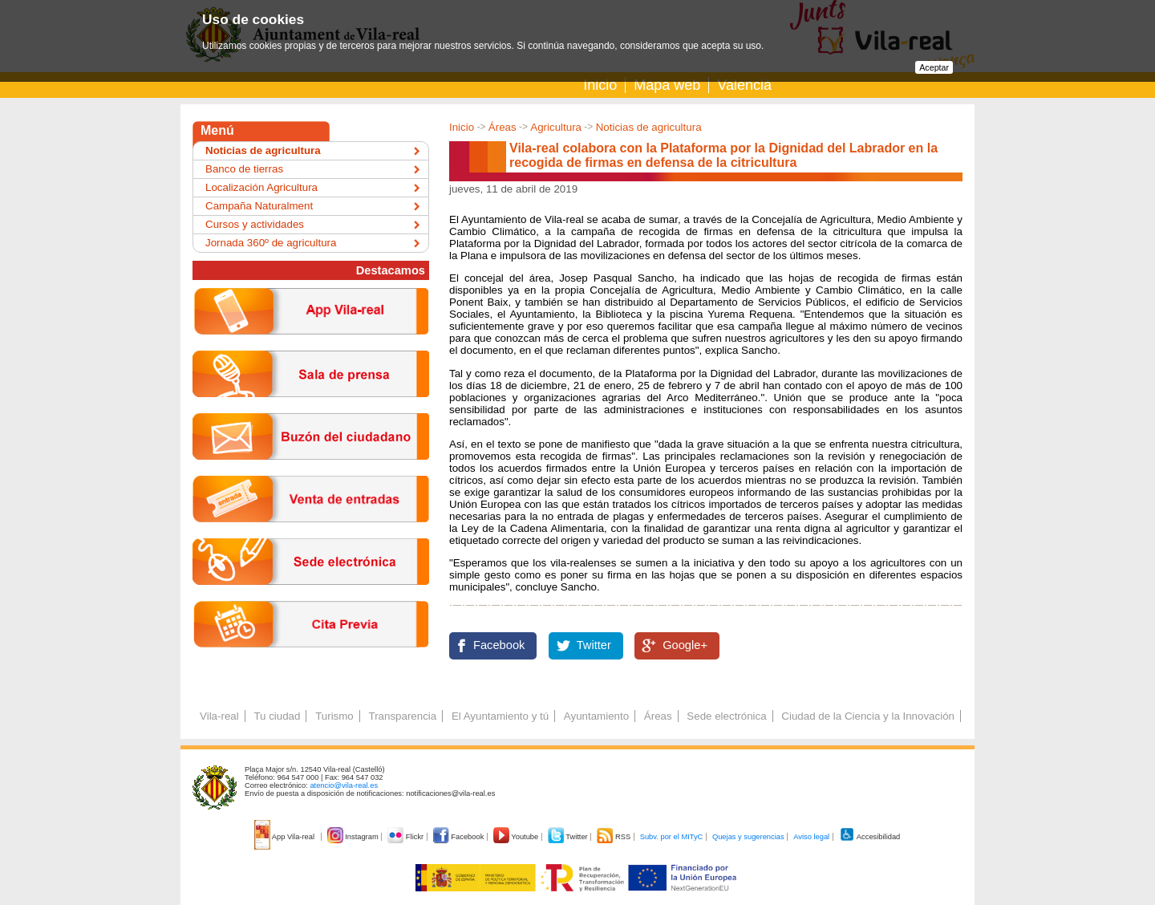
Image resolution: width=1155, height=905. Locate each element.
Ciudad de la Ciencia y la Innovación (867, 716)
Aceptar (934, 67)
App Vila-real (285, 837)
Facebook (499, 645)
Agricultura (556, 127)
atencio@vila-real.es (344, 785)
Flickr (406, 837)
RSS (614, 837)
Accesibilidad (870, 837)
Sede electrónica (726, 716)
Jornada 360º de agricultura (270, 243)
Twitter (594, 645)
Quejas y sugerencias (748, 837)
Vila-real (219, 716)
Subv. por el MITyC (671, 837)
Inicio (600, 85)
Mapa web (667, 85)
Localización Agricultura (261, 187)
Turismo (334, 716)
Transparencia (402, 716)
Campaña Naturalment (259, 206)
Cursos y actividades (254, 224)
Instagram (354, 837)
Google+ (685, 645)
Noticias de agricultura (649, 127)
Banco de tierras (244, 169)
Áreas (502, 127)
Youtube (517, 837)
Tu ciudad (276, 716)
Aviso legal (811, 837)
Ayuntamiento (596, 716)
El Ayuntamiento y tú (500, 716)
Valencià (744, 85)
